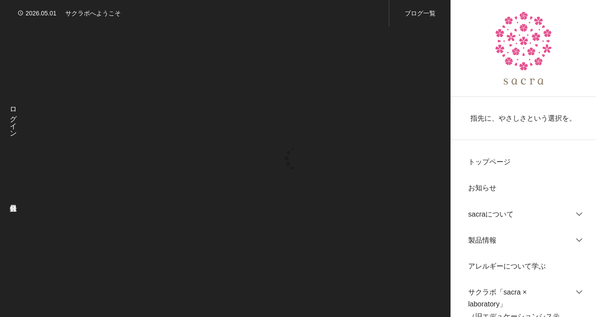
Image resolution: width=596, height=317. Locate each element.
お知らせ (482, 188)
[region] (523, 158)
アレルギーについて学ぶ (507, 266)
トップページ (489, 162)
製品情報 (482, 240)
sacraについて (491, 214)
